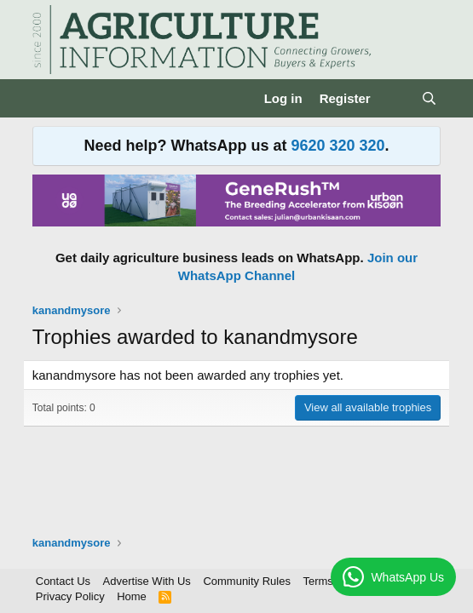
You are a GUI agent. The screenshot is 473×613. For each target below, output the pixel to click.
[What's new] (395, 98)
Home (132, 596)
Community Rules (247, 581)
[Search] (429, 98)
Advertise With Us (147, 581)
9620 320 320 (337, 145)
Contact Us (63, 581)
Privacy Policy (70, 596)
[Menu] (47, 99)
